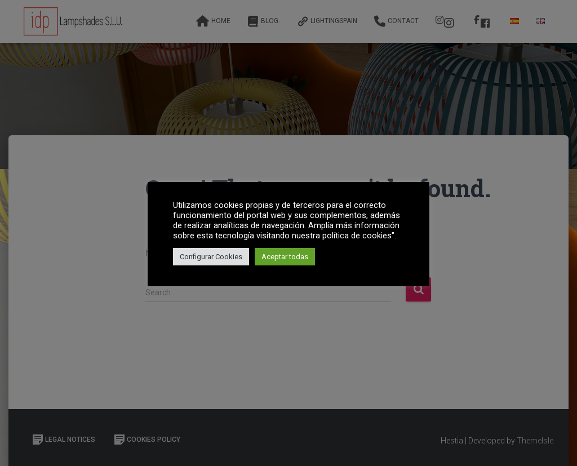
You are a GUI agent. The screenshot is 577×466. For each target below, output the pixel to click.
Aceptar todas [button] (284, 256)
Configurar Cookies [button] (211, 256)
